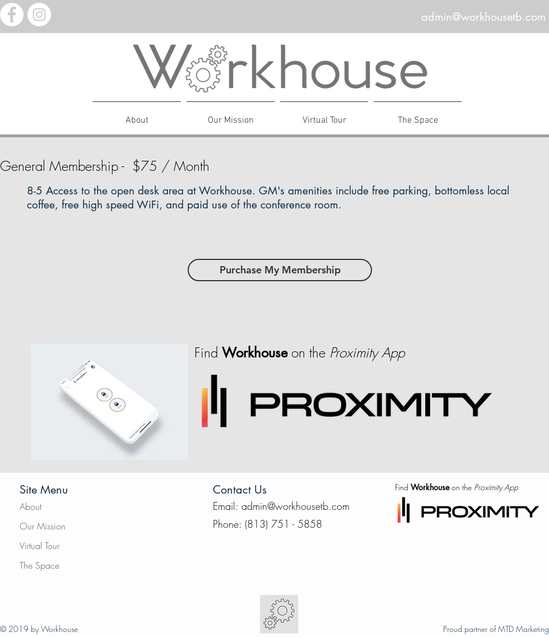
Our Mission (43, 526)
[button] (417, 115)
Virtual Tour (39, 546)
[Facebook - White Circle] (12, 14)
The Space (39, 565)
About (30, 506)
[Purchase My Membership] (280, 270)
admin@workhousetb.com (483, 17)
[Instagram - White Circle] (39, 14)
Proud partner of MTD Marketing (496, 629)
